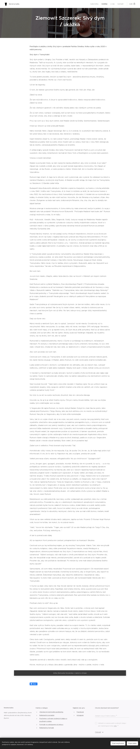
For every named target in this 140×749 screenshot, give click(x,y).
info (115, 726)
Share (33, 684)
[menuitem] (98, 4)
